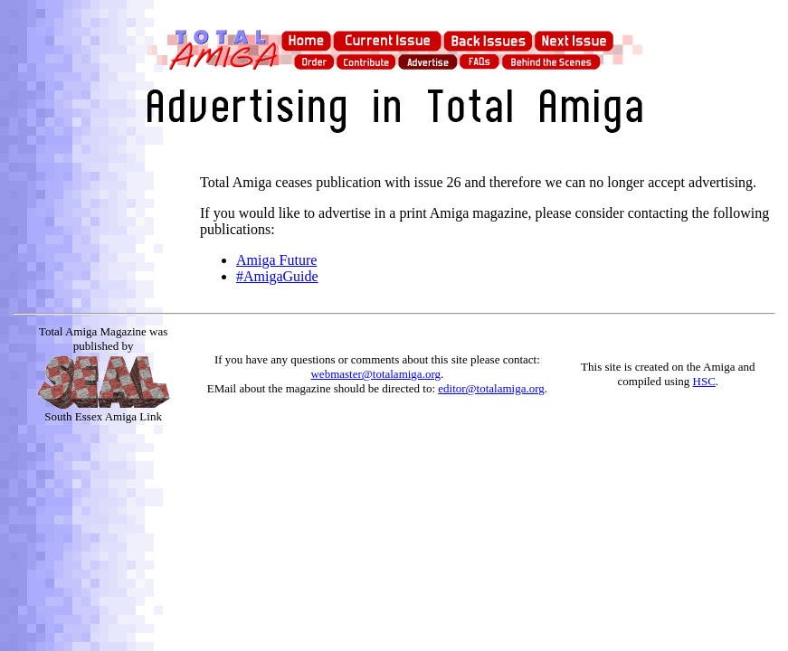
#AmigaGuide (277, 276)
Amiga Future (276, 260)
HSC (704, 381)
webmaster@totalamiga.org (375, 374)
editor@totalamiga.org (491, 388)
